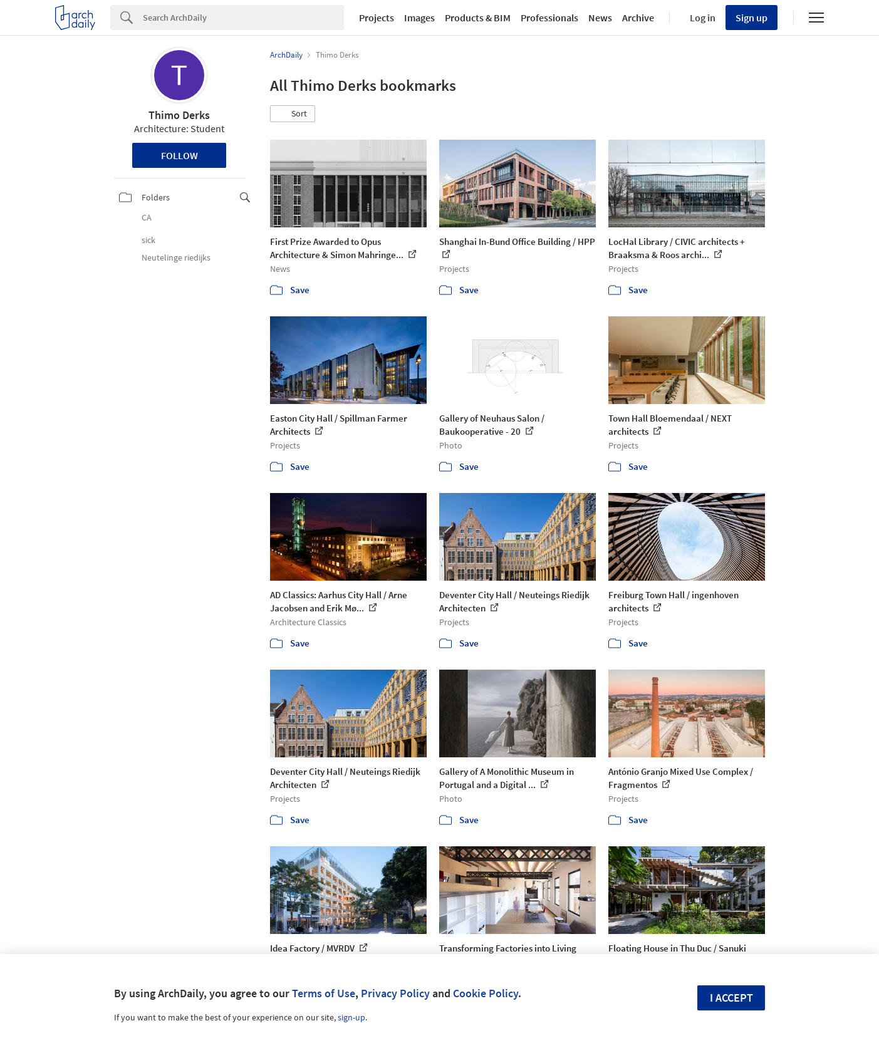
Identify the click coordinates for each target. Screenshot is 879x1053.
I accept (731, 997)
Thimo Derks (179, 115)
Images (419, 18)
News (600, 18)
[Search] (243, 17)
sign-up (351, 1017)
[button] (292, 114)
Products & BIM (478, 18)
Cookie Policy (485, 993)
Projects (376, 18)
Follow (179, 155)
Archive (638, 18)
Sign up (751, 17)
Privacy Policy (395, 993)
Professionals (549, 18)
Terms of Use (323, 993)
